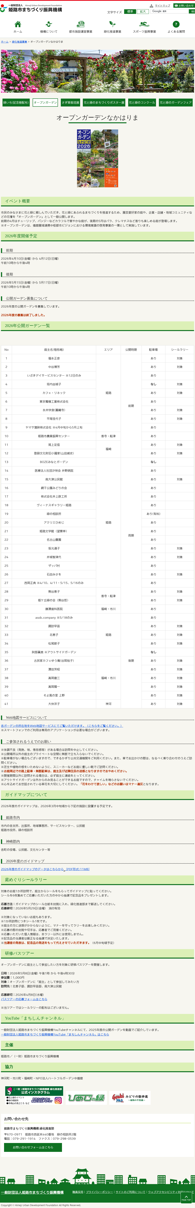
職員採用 (77, 1192)
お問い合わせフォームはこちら (33, 1147)
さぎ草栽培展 (70, 102)
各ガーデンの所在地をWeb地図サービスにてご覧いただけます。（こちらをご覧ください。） (62, 725)
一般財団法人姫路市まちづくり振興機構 (32, 1192)
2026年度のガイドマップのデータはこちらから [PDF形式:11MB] (45, 869)
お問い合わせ (186, 5)
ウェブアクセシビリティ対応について (171, 1192)
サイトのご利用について (130, 1192)
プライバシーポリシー (99, 1192)
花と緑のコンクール (142, 102)
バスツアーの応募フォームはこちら (24, 999)
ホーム (4, 42)
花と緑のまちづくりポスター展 (104, 102)
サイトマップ (162, 5)
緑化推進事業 (19, 42)
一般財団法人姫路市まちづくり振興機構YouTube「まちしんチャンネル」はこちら (55, 1034)
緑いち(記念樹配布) (16, 102)
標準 (130, 11)
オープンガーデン (45, 102)
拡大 (143, 11)
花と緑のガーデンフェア (176, 102)
